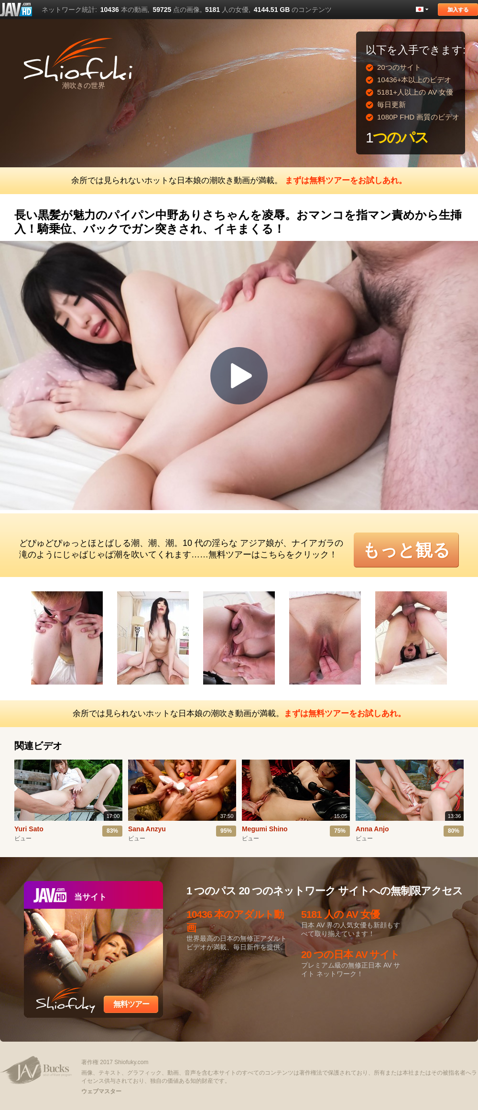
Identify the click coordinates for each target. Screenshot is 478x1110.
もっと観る (406, 550)
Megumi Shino (265, 829)
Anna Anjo (372, 829)
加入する (457, 9)
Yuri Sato (28, 829)
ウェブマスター (101, 1091)
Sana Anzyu (147, 829)
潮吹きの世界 (83, 85)
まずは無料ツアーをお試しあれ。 (346, 180)
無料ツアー (131, 1004)
